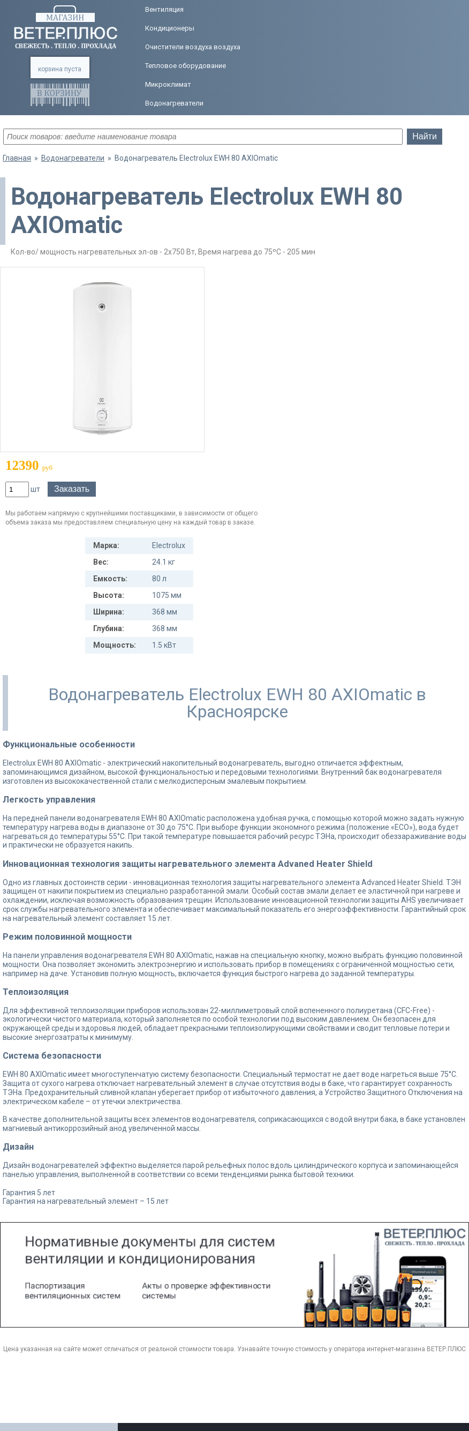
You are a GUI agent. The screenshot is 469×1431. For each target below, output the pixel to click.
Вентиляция (164, 9)
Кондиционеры (169, 28)
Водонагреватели (174, 103)
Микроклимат (168, 84)
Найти (424, 136)
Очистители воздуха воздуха (192, 47)
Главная (17, 158)
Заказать (71, 488)
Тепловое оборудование (185, 66)
